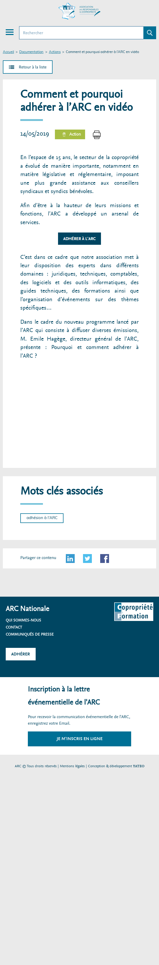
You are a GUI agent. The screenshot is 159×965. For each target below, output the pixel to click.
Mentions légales (72, 766)
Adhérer (20, 654)
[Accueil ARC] (80, 11)
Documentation (31, 52)
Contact (14, 627)
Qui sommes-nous (23, 620)
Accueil (8, 52)
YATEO (138, 766)
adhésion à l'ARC (42, 518)
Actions (55, 52)
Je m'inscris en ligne (80, 738)
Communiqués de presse (30, 634)
